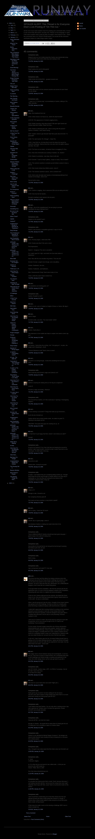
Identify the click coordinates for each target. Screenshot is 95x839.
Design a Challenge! (14, 173)
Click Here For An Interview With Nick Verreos (14, 450)
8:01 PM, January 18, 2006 (35, 570)
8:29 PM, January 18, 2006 (35, 741)
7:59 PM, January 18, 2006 (35, 526)
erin (29, 576)
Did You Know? (14, 131)
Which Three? (14, 216)
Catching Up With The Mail (14, 283)
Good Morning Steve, (14, 313)
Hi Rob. (12, 445)
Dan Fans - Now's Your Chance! (14, 178)
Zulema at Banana (13, 265)
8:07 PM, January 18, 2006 (35, 712)
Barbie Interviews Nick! (13, 48)
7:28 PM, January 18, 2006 (35, 93)
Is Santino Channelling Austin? (14, 353)
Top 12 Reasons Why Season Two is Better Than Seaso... (14, 55)
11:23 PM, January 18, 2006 (36, 773)
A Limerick (13, 93)
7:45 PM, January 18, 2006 (35, 288)
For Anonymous (14, 189)
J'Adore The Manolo (13, 109)
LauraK (81, 23)
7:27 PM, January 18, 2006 (35, 81)
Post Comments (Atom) (37, 819)
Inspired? (12, 221)
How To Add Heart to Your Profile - (14, 185)
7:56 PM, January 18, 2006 (35, 467)
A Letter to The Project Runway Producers (14, 370)
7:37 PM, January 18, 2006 (35, 221)
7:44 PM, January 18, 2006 (35, 278)
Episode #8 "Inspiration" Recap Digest (14, 142)
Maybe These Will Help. (14, 86)
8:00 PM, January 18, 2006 (35, 550)
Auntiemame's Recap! (14, 418)
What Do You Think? (13, 44)
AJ (29, 111)
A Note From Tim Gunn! (14, 134)
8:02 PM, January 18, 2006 (35, 661)
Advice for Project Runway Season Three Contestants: (14, 326)
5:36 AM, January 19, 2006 (35, 809)
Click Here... (13, 455)
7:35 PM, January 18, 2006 (35, 199)
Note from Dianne (13, 302)
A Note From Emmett (13, 299)
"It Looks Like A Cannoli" (14, 393)
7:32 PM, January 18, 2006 (35, 182)
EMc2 (11, 296)
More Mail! (13, 258)
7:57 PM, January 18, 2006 (35, 502)
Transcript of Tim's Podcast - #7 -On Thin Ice (14, 363)
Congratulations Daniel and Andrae (14, 462)
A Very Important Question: (14, 118)
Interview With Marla (14, 149)
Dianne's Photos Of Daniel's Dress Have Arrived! (14, 164)
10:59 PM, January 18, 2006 (36, 751)
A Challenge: (13, 293)
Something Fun (14, 209)
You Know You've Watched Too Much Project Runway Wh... (14, 73)
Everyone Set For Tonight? (14, 261)
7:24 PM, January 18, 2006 (35, 61)
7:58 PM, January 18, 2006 (35, 513)
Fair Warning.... (14, 96)
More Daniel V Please (14, 473)
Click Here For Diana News (14, 271)
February (13, 35)
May (12, 28)
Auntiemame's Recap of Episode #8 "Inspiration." (14, 226)
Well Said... (13, 306)
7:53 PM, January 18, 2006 (35, 439)
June (12, 25)
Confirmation (13, 159)
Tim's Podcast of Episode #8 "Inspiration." (14, 234)
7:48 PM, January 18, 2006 (35, 353)
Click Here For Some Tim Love (14, 404)
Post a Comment (30, 813)
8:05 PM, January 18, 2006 (35, 698)
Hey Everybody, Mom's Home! (14, 239)
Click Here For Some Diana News (14, 388)
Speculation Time (13, 309)
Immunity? (13, 206)
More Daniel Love (13, 122)
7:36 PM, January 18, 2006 (35, 211)
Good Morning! (14, 67)
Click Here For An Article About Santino (14, 398)
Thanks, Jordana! (13, 275)
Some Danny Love (13, 137)
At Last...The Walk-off (13, 358)
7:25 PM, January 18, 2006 (35, 71)
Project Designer (14, 332)
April (12, 30)
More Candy (13, 181)
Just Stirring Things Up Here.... (13, 478)
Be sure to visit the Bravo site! (14, 212)
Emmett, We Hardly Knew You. (14, 413)
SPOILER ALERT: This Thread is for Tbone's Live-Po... (14, 253)
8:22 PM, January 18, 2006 (35, 727)
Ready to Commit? (13, 192)
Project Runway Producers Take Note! (14, 80)
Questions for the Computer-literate (14, 155)
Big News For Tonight (14, 458)
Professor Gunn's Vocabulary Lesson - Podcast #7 (14, 340)
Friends (12, 335)
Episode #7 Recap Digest (14, 348)
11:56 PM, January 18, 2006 (36, 789)
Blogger (55, 834)
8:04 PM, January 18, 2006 (35, 685)
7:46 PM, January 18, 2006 (35, 308)
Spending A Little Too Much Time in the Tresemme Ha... (14, 62)
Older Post (68, 816)
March (12, 32)
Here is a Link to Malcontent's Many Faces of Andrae (14, 202)
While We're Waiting (13, 442)
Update (12, 146)
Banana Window (14, 470)
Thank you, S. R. (14, 268)
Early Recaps (13, 230)
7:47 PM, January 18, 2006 (35, 322)
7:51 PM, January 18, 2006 (35, 392)
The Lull (12, 83)
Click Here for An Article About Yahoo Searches (14, 289)
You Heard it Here (13, 279)
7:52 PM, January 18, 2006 (35, 426)
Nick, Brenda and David (13, 99)
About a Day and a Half (14, 169)
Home (47, 816)
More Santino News (13, 103)
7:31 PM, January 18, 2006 (35, 105)
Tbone (81, 26)
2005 (10, 483)
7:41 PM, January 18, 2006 (35, 232)
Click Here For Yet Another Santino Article (14, 318)
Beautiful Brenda (14, 106)
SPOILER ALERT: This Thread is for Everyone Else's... (14, 245)
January (13, 37)
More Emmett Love (14, 409)
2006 (10, 23)
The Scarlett (82, 28)
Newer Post (27, 816)
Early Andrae (13, 345)
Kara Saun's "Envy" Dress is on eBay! (14, 376)
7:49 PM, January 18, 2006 (35, 364)
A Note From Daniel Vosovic (13, 127)
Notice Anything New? (14, 90)
